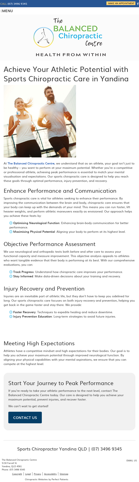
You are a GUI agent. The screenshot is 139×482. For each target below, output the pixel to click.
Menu (7, 10)
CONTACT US (25, 417)
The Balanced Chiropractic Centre (31, 163)
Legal (28, 473)
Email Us (132, 460)
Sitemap (64, 473)
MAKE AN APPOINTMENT (121, 3)
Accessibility (50, 473)
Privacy (37, 473)
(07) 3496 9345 (17, 4)
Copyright (17, 473)
